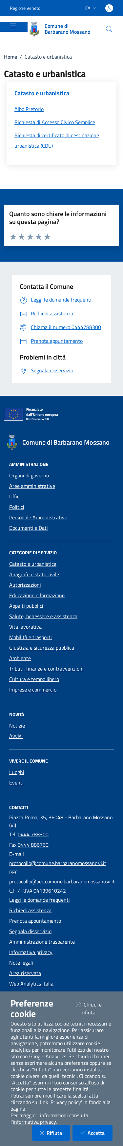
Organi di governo (29, 475)
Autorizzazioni (25, 585)
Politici (16, 507)
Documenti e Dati (28, 528)
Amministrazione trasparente (42, 942)
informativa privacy (34, 1122)
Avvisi (16, 736)
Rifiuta (55, 1133)
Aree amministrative (32, 486)
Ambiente (20, 658)
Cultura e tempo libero (34, 679)
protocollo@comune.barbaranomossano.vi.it (57, 863)
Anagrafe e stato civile (34, 574)
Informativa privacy (30, 952)
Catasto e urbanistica (32, 564)
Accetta (96, 1133)
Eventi (16, 782)
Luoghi (16, 772)
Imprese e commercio (32, 689)
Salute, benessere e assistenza (43, 616)
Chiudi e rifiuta (94, 1008)
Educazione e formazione (37, 595)
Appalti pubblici (26, 606)
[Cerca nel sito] (109, 29)
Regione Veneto (25, 8)
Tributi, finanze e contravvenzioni (46, 669)
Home (10, 57)
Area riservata (25, 973)
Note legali (21, 963)
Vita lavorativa (25, 627)
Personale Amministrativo (38, 517)
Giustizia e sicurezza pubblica (41, 648)
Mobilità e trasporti (30, 637)
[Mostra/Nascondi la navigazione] (13, 26)
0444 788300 (33, 834)
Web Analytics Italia (31, 984)
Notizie (17, 726)
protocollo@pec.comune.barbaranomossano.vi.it (62, 881)
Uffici (15, 496)
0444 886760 (33, 845)
